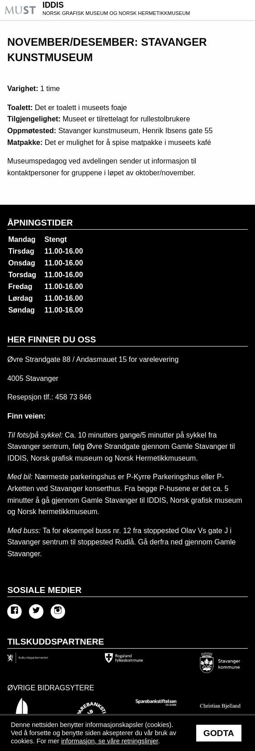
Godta (218, 733)
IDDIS (147, 9)
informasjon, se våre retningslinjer (109, 741)
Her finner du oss (51, 339)
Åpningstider (40, 222)
